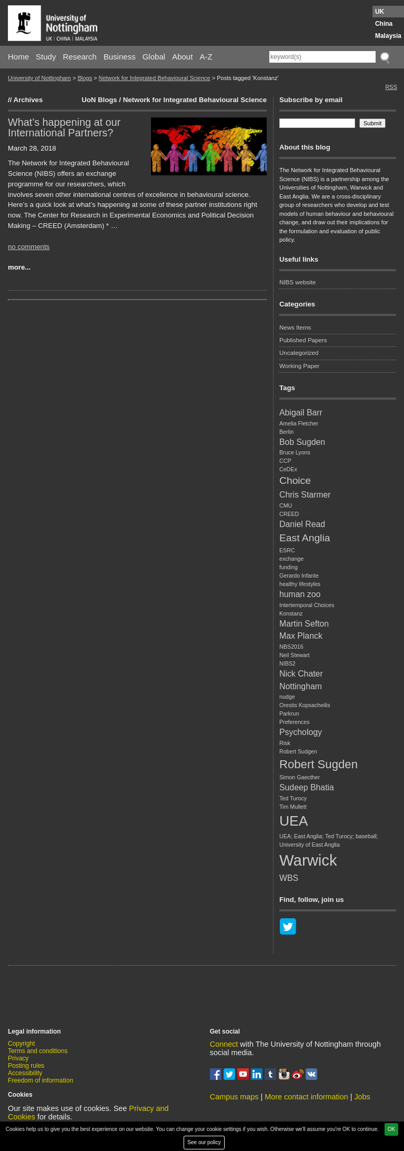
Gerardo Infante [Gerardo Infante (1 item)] (299, 575)
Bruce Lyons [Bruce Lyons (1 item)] (294, 452)
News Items (295, 327)
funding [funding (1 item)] (288, 567)
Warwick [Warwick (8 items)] (308, 860)
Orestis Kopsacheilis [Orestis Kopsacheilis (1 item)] (304, 705)
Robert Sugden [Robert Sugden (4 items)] (318, 764)
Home (18, 56)
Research (80, 56)
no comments (28, 247)
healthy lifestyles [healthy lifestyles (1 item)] (299, 584)
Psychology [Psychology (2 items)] (300, 732)
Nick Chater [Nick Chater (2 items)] (301, 673)
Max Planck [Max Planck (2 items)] (300, 635)
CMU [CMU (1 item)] (285, 505)
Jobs (362, 1097)
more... (19, 267)
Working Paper (299, 366)
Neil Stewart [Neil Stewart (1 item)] (294, 655)
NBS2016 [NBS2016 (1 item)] (291, 646)
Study (46, 56)
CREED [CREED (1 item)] (289, 514)
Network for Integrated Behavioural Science (154, 78)
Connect (224, 1044)
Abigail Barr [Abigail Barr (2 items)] (300, 412)
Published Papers (303, 340)
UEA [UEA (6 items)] (293, 821)
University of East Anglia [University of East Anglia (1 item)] (309, 844)
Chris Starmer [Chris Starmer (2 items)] (305, 494)
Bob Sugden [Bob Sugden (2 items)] (302, 442)
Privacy (18, 1058)
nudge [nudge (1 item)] (287, 696)
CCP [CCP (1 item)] (285, 461)
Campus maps (234, 1097)
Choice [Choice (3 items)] (295, 480)
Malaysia (388, 35)
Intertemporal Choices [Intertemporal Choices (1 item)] (306, 605)
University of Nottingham (39, 78)
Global (154, 56)
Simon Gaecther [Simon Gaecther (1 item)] (299, 777)
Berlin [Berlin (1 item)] (286, 432)
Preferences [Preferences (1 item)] (294, 722)
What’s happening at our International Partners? (64, 127)
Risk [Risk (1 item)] (284, 743)
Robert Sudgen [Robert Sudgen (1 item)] (298, 751)
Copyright (21, 1043)
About (182, 56)
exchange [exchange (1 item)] (291, 558)
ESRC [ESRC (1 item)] (287, 550)
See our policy (203, 1142)
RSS (391, 87)
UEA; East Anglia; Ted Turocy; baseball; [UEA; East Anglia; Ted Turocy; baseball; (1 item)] (328, 836)
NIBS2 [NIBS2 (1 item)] (287, 663)
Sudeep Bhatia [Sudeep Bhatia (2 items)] (306, 787)
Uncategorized (298, 353)
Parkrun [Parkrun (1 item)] (289, 713)
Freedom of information (40, 1080)
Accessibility (25, 1073)
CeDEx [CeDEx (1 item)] (288, 469)
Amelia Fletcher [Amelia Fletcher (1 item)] (298, 423)
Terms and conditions (37, 1051)
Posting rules (26, 1065)
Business (120, 56)
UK (379, 11)
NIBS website (297, 282)
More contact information (306, 1097)
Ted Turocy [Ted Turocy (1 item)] (293, 798)
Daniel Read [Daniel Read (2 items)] (302, 524)
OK (391, 1129)
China (383, 23)
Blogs (84, 78)
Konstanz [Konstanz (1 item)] (290, 613)
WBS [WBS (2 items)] (288, 878)
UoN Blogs (99, 100)
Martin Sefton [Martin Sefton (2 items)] (304, 623)
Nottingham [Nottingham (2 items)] (300, 686)
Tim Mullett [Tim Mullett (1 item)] (293, 806)
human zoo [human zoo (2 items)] (299, 594)
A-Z (205, 56)
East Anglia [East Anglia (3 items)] (304, 537)
